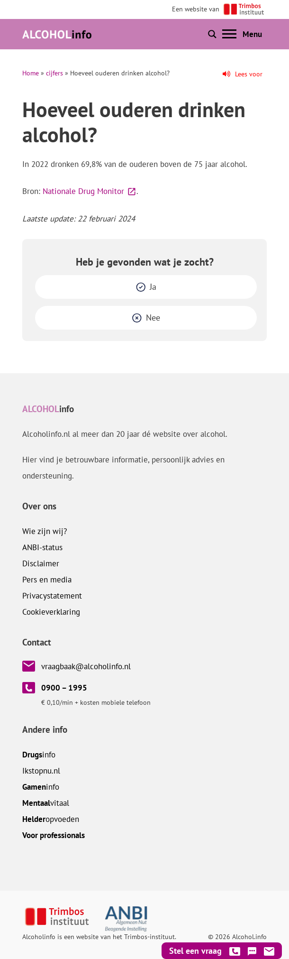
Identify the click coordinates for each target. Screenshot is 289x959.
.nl (41, 770)
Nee (153, 317)
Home (30, 73)
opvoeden (50, 819)
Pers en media (47, 579)
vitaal (45, 803)
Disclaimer (40, 563)
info (38, 754)
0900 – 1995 (64, 687)
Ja (153, 286)
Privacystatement (52, 595)
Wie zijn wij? (44, 531)
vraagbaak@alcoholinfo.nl (86, 666)
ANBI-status (42, 547)
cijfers (54, 73)
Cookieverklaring (51, 612)
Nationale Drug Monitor (83, 191)
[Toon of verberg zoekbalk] (212, 34)
